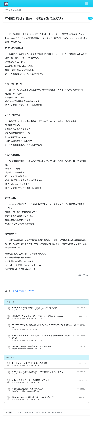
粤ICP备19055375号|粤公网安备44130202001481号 (45, 412)
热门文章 (10, 357)
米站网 (18, 412)
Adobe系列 (16, 10)
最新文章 (10, 302)
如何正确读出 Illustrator (23, 290)
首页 (6, 10)
